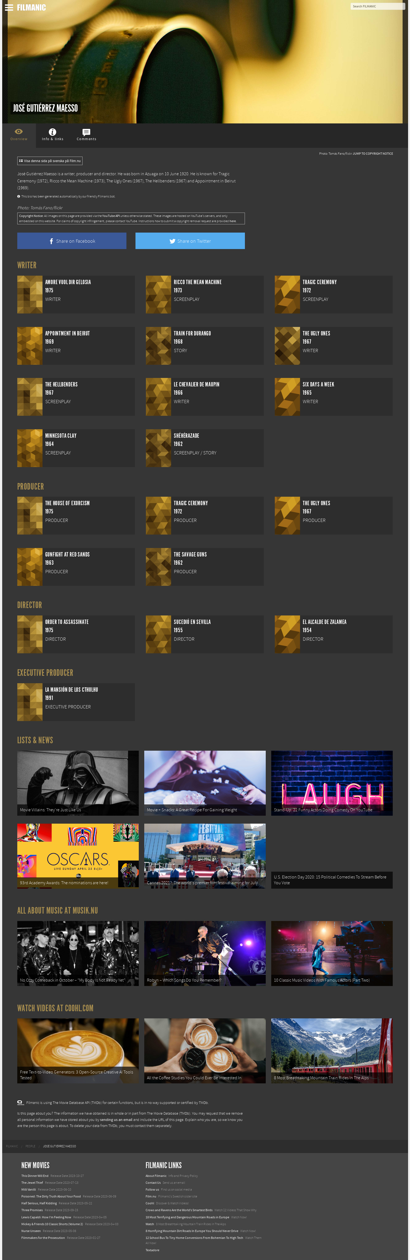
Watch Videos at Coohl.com (55, 1008)
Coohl (150, 1203)
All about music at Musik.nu (57, 910)
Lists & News (35, 740)
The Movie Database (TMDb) (168, 1113)
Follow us (152, 1189)
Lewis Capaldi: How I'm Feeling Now (46, 1217)
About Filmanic (156, 1176)
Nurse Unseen (31, 1231)
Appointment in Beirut (215, 181)
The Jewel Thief (32, 1183)
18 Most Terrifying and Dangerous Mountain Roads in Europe (187, 1217)
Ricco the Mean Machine (71, 181)
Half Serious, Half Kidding (39, 1203)
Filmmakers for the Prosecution (43, 1238)
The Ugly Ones (119, 181)
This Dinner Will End (35, 1176)
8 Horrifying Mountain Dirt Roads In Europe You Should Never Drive (192, 1231)
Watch (150, 1224)
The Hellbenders (160, 181)
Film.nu (151, 1196)
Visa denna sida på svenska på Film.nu (50, 161)
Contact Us (153, 1183)
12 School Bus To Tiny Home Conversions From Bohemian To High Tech (194, 1238)
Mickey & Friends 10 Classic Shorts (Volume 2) (52, 1224)
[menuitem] (12, 1146)
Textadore (152, 1250)
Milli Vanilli (28, 1189)
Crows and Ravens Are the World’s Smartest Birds (179, 1210)
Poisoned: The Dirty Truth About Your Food (51, 1196)
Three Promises (32, 1210)
